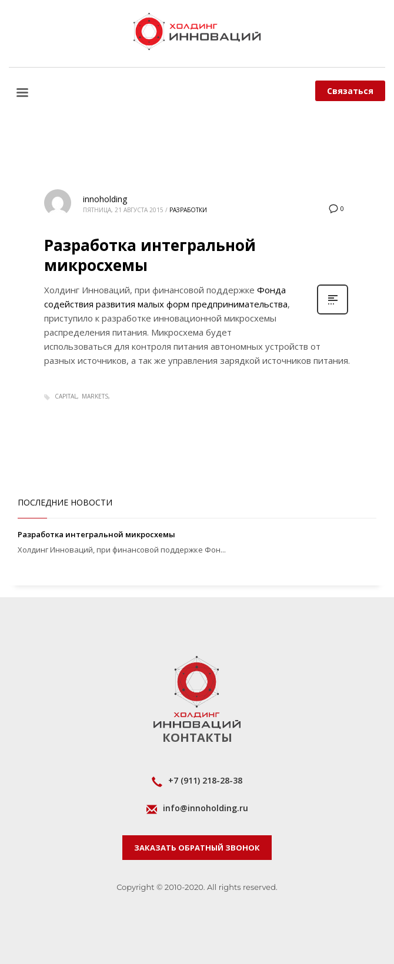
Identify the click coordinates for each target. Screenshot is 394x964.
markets (95, 396)
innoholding (105, 199)
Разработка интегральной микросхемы (150, 255)
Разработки (188, 210)
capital (66, 396)
